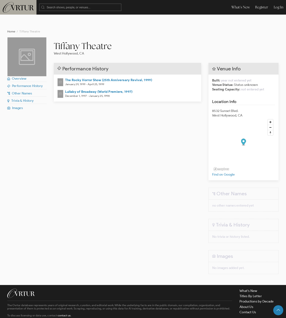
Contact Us (247, 298)
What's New (240, 7)
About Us (246, 292)
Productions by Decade (256, 287)
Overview (17, 64)
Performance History (25, 71)
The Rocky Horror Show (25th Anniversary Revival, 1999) (108, 65)
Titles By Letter (250, 282)
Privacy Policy (93, 312)
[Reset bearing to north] (270, 118)
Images (15, 93)
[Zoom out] (270, 112)
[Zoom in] (270, 107)
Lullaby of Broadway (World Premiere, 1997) (99, 77)
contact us (64, 301)
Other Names (19, 79)
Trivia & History (20, 86)
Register (261, 7)
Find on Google (223, 160)
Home (11, 17)
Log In (278, 7)
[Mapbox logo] (221, 154)
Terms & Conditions (65, 312)
